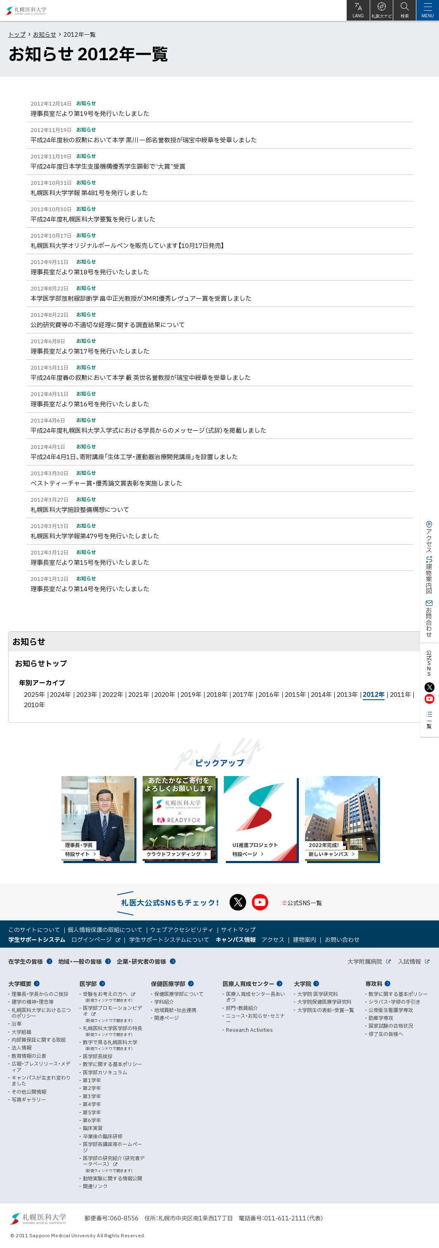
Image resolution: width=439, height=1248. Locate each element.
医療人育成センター (249, 983)
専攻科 (374, 983)
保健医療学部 (168, 983)
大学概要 (19, 983)
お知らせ (44, 34)
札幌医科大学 (26, 10)
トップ (17, 34)
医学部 (88, 983)
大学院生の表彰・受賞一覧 (325, 1010)
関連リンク (95, 1186)
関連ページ (166, 1018)
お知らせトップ (41, 663)
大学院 (302, 983)
